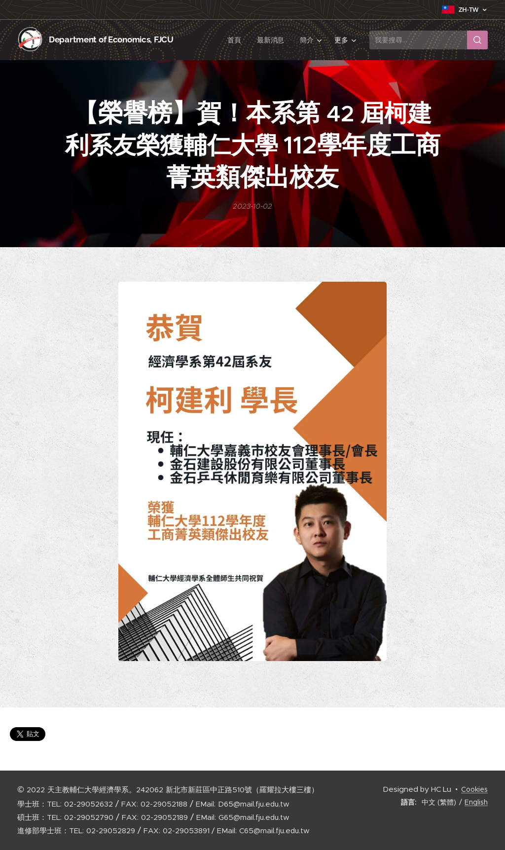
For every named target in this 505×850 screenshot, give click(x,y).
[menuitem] (236, 40)
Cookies (474, 789)
